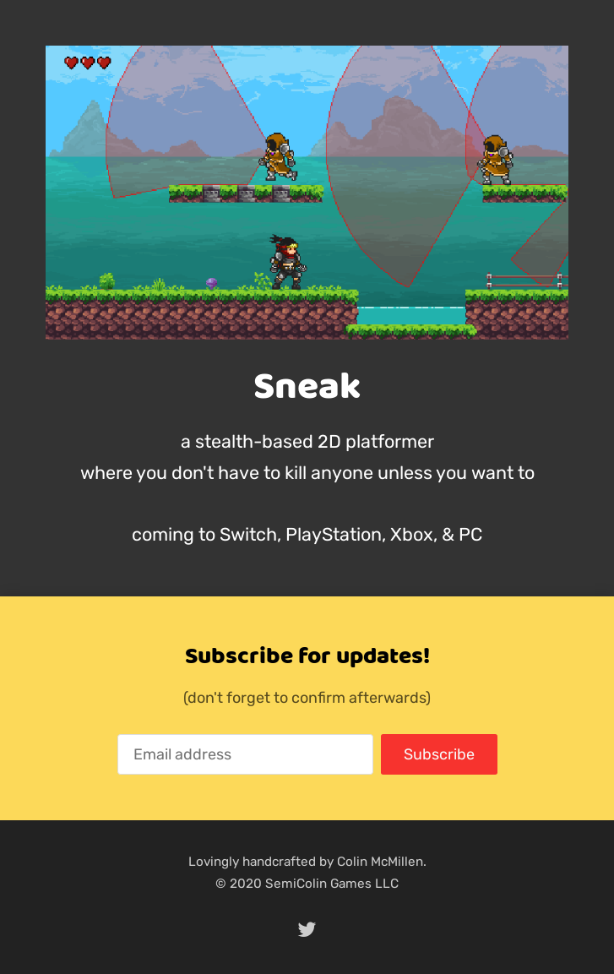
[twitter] (307, 930)
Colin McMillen (380, 861)
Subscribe (439, 754)
